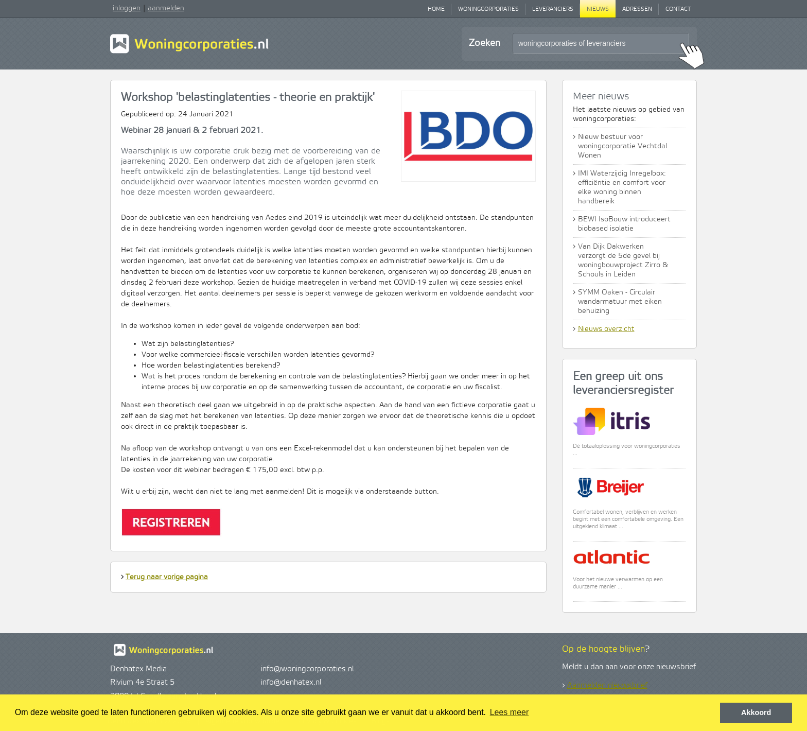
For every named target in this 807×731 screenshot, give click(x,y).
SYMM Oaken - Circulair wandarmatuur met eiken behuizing (620, 302)
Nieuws (598, 9)
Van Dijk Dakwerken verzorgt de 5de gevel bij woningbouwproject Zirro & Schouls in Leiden (623, 260)
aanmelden (166, 8)
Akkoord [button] (756, 712)
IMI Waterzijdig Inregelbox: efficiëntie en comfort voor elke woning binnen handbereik (622, 187)
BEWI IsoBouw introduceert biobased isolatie (624, 224)
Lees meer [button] (509, 712)
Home (436, 9)
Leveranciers (552, 9)
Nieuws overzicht (606, 329)
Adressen (637, 9)
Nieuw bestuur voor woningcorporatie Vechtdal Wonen (622, 146)
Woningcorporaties (488, 9)
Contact (678, 9)
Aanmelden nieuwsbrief (607, 685)
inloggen (127, 8)
